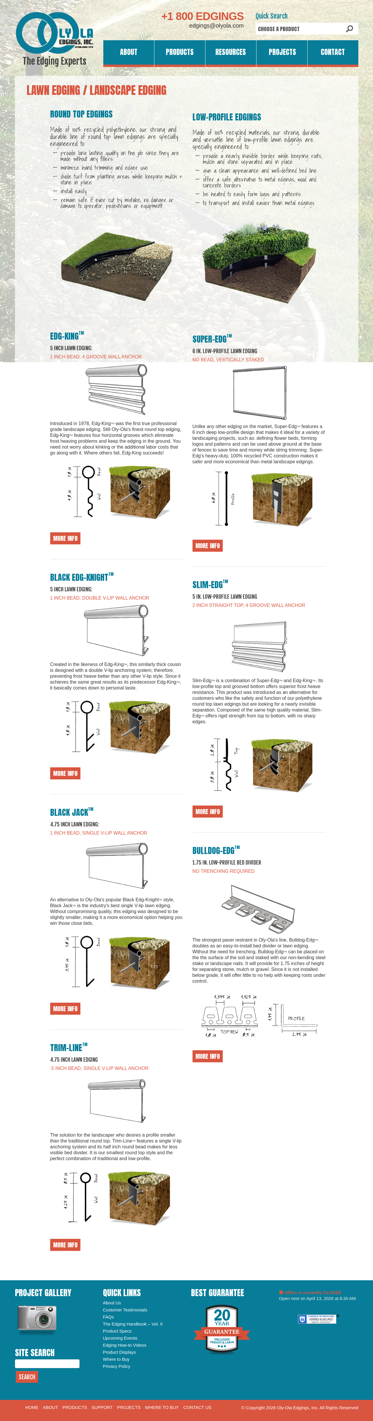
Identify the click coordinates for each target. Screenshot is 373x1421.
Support (102, 1407)
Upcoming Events (120, 1338)
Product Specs (117, 1330)
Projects (282, 52)
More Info (65, 538)
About (128, 52)
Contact (333, 52)
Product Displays (119, 1352)
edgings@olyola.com (216, 25)
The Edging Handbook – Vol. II (133, 1323)
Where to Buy (116, 1359)
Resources (230, 52)
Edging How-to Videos (124, 1345)
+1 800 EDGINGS (202, 16)
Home (31, 1407)
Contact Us (197, 1407)
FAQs (108, 1316)
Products (180, 52)
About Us (112, 1302)
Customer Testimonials (125, 1309)
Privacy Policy (116, 1366)
